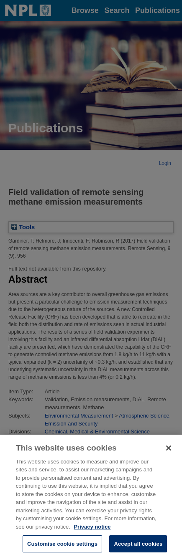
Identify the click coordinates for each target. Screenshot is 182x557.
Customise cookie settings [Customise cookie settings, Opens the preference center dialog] (62, 546)
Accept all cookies (138, 546)
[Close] (168, 450)
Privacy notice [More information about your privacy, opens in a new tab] (92, 529)
